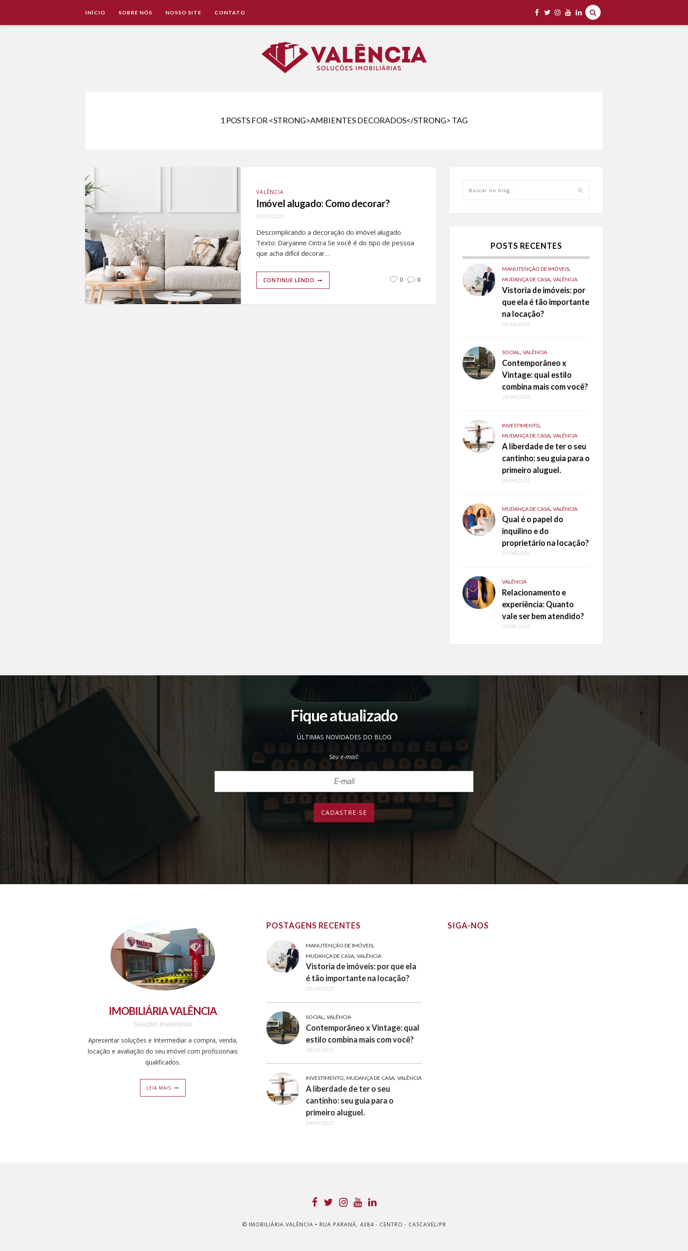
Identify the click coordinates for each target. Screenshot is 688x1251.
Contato (230, 12)
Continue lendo (289, 281)
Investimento (521, 425)
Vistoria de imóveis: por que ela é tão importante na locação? (545, 302)
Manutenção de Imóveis (535, 268)
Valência (270, 192)
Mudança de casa (526, 279)
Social (511, 352)
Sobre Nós (135, 12)
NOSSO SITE (183, 12)
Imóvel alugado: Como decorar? (333, 204)
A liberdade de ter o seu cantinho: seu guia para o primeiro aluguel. (546, 458)
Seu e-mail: (344, 757)
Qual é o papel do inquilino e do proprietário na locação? (545, 531)
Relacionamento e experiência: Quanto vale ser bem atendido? (543, 604)
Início (95, 12)
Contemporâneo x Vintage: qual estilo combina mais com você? (545, 374)
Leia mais (159, 1088)
